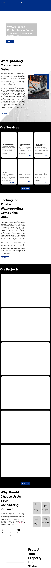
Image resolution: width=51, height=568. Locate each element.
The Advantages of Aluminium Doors (11, 558)
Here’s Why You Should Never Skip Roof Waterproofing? (11, 536)
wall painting (19, 386)
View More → (13, 155)
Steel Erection (12, 541)
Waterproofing (12, 520)
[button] (21, 2)
